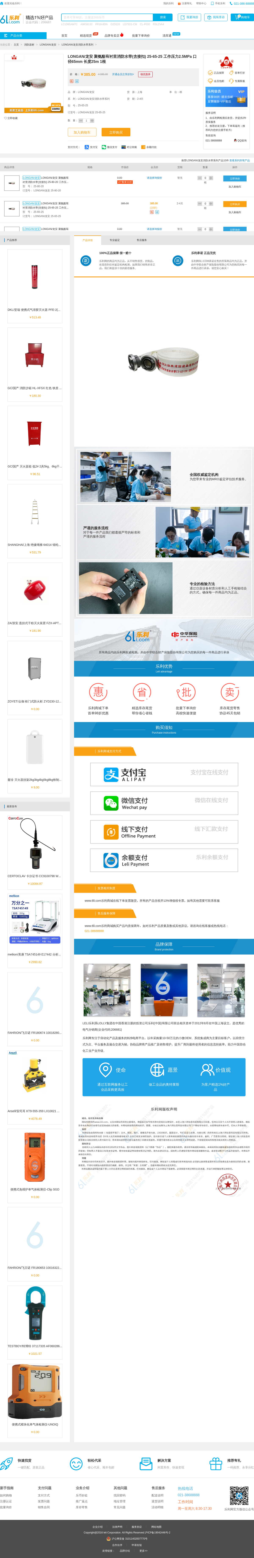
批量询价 (6, 1507)
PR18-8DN (101, 24)
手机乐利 (220, 3)
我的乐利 (168, 3)
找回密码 (120, 1495)
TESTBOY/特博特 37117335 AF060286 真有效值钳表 (43, 1346)
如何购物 (6, 1495)
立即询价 (235, 178)
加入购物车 (82, 132)
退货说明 (157, 1501)
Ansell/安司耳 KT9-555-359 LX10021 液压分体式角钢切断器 (47, 1111)
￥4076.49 (35, 1118)
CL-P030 (145, 24)
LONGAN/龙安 (48, 44)
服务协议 (137, 1526)
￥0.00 (34, 709)
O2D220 (115, 24)
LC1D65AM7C (69, 24)
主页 (16, 44)
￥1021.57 (35, 1353)
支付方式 (44, 1495)
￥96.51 (35, 474)
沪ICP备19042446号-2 (157, 1532)
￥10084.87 (35, 883)
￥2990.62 (35, 962)
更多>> (143, 1550)
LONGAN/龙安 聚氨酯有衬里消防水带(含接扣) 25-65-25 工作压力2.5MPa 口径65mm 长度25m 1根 (46, 207)
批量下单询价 (141, 35)
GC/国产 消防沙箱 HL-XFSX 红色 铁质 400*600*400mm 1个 (47, 388)
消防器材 (29, 44)
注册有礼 (187, 3)
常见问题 (120, 1507)
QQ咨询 (242, 140)
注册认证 (6, 1501)
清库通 (167, 35)
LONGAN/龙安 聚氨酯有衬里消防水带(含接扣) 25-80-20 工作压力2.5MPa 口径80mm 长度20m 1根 (46, 181)
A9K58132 (86, 24)
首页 (64, 35)
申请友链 (137, 1545)
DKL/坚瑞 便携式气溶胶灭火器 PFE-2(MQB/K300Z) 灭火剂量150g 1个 (54, 309)
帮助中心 (201, 3)
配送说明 (157, 1495)
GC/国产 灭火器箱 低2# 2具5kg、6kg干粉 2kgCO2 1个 (44, 466)
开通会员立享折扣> (123, 74)
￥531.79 (35, 552)
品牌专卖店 (112, 35)
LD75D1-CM (130, 24)
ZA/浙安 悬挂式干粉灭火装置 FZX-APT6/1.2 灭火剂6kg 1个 (46, 623)
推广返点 (82, 1501)
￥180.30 (35, 395)
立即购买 (116, 132)
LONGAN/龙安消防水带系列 (77, 44)
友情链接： (108, 1550)
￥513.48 (35, 317)
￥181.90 (35, 630)
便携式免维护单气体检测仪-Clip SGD (34, 1189)
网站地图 (156, 1526)
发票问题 (44, 1501)
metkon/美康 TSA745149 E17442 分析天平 (36, 954)
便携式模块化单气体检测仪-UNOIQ (35, 1424)
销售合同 (44, 1507)
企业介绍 (97, 1526)
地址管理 (120, 1501)
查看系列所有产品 (239, 160)
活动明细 (157, 1507)
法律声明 (117, 1526)
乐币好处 (82, 1495)
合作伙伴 (117, 1545)
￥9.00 (34, 787)
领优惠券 (145, 74)
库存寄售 (82, 1507)
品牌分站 (125, 1550)
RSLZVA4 (158, 24)
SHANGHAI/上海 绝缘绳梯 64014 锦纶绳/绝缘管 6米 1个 (45, 544)
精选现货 (86, 35)
